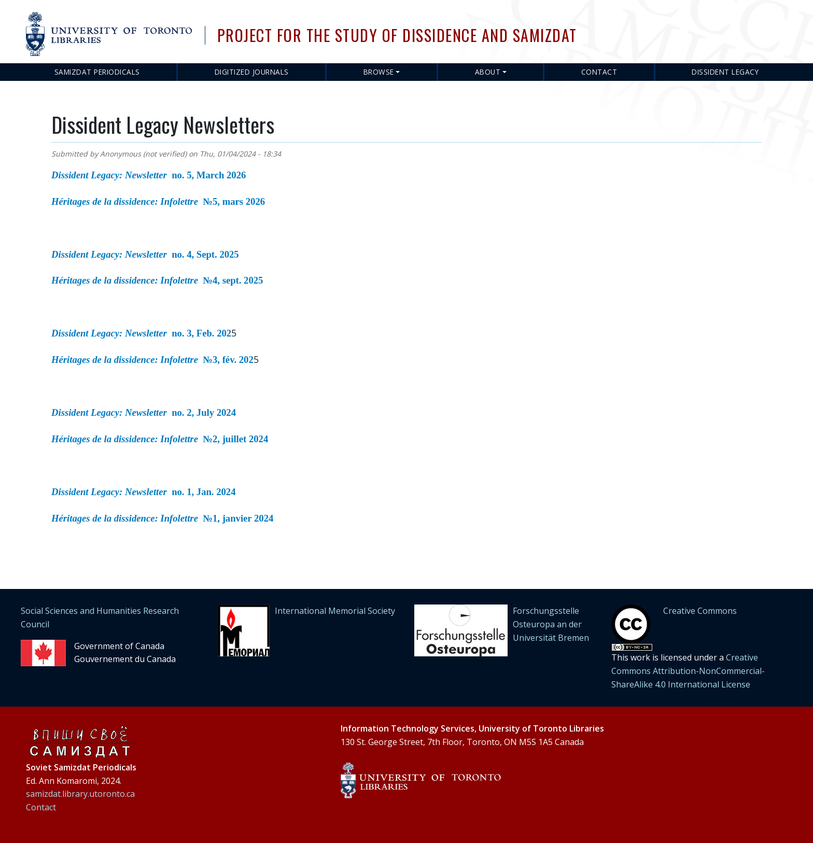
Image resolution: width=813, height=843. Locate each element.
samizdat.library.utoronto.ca (80, 793)
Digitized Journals (252, 72)
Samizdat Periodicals (97, 72)
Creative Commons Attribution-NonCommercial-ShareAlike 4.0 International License (688, 671)
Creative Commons (700, 610)
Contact (599, 72)
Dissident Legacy (725, 72)
